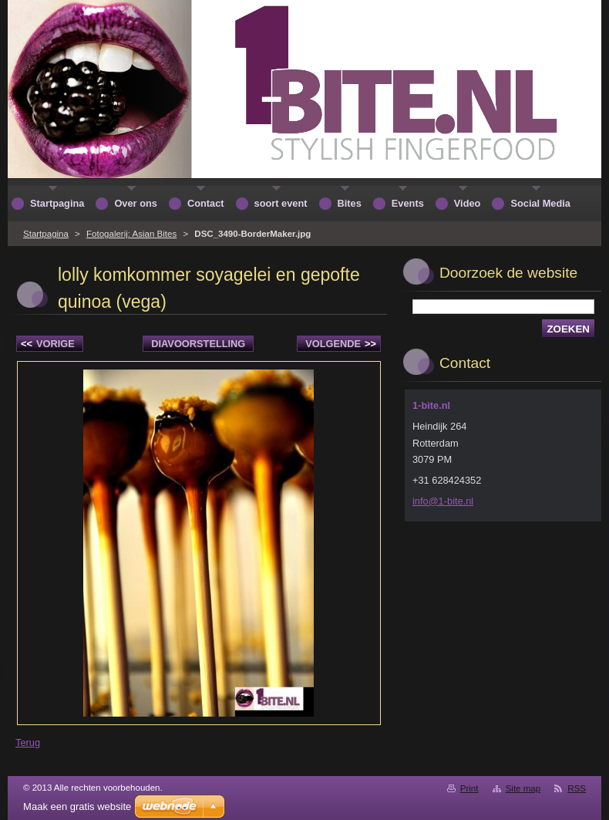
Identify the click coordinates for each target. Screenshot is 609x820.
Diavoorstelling (198, 343)
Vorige (48, 343)
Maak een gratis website (77, 806)
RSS (576, 788)
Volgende (340, 343)
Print (469, 788)
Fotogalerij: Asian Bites (131, 233)
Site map (523, 788)
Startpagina (46, 233)
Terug (27, 742)
